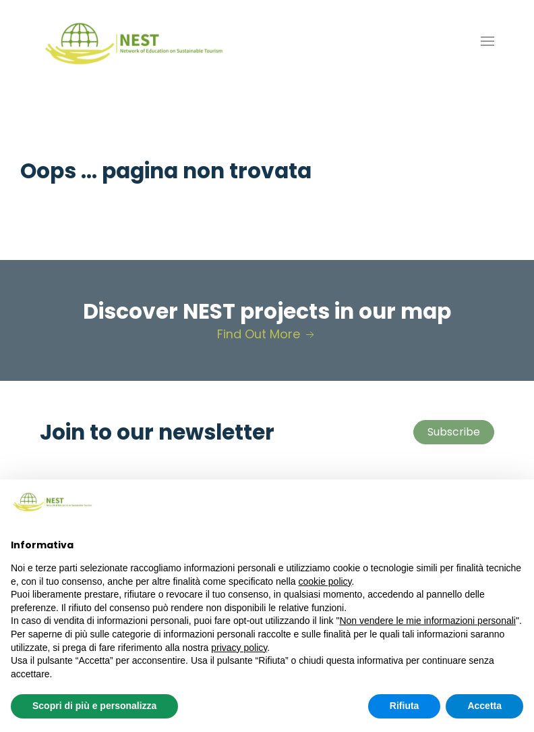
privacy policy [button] (239, 647)
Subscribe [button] (453, 432)
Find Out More (267, 333)
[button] (487, 41)
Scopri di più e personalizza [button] (94, 705)
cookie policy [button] (324, 581)
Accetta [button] (484, 705)
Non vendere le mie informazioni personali (427, 620)
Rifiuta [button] (404, 705)
